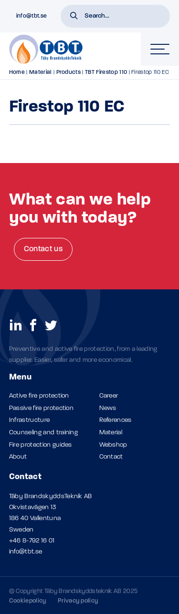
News (107, 408)
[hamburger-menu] (159, 49)
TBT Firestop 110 (106, 72)
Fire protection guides (40, 445)
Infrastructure (29, 420)
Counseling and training (43, 433)
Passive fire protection (41, 408)
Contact (111, 457)
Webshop (113, 445)
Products (68, 72)
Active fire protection (39, 396)
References (115, 420)
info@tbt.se (25, 552)
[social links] (15, 324)
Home (17, 72)
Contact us (43, 249)
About (18, 457)
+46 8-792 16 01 (32, 541)
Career (108, 396)
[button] (74, 17)
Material (40, 72)
